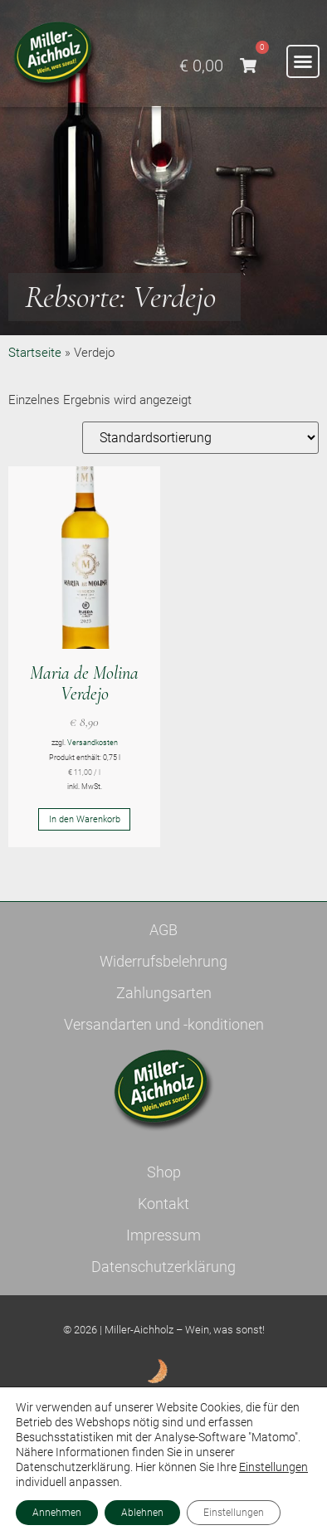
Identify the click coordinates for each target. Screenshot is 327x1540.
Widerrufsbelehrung (163, 961)
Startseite (34, 352)
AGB (163, 929)
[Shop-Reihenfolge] (200, 438)
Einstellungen (273, 1467)
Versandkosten (92, 742)
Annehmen (56, 1512)
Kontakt (163, 1203)
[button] (303, 61)
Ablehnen (142, 1512)
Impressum (163, 1235)
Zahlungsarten (164, 992)
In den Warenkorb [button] (84, 819)
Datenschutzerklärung (163, 1266)
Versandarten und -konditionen (164, 1024)
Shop (164, 1172)
